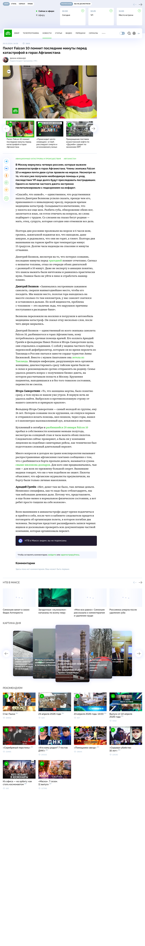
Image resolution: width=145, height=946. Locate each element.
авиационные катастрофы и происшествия (38, 159)
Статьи (58, 33)
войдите (52, 555)
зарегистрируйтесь (70, 555)
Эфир (16, 33)
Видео (69, 33)
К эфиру (40, 15)
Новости (47, 33)
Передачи (80, 33)
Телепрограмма (31, 33)
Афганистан (70, 159)
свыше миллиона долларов (33, 465)
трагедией (55, 260)
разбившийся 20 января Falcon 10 (67, 427)
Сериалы (93, 33)
